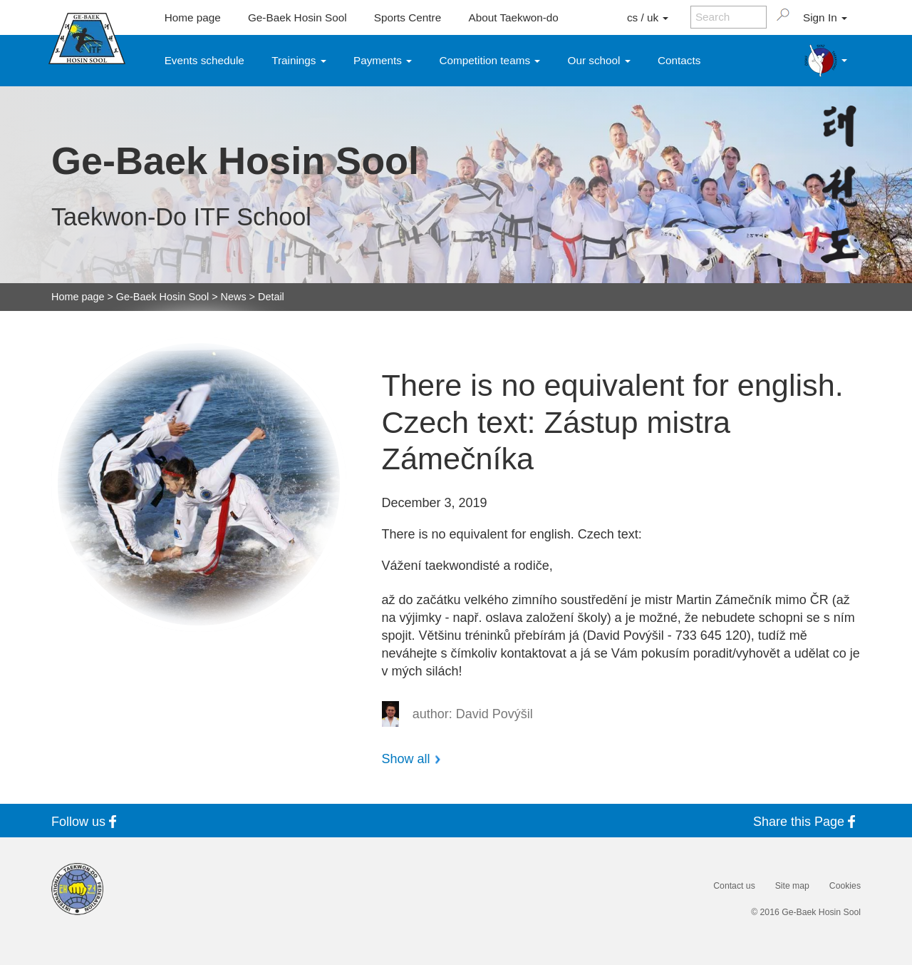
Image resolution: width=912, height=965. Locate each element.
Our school (599, 60)
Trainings (298, 60)
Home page (193, 17)
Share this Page (807, 821)
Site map (792, 886)
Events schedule (204, 60)
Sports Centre (407, 17)
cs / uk (647, 17)
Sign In (825, 17)
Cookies (845, 886)
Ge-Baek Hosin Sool (297, 17)
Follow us (86, 821)
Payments (382, 60)
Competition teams (490, 60)
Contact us (734, 886)
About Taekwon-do (513, 17)
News (234, 297)
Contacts (679, 60)
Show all (406, 758)
